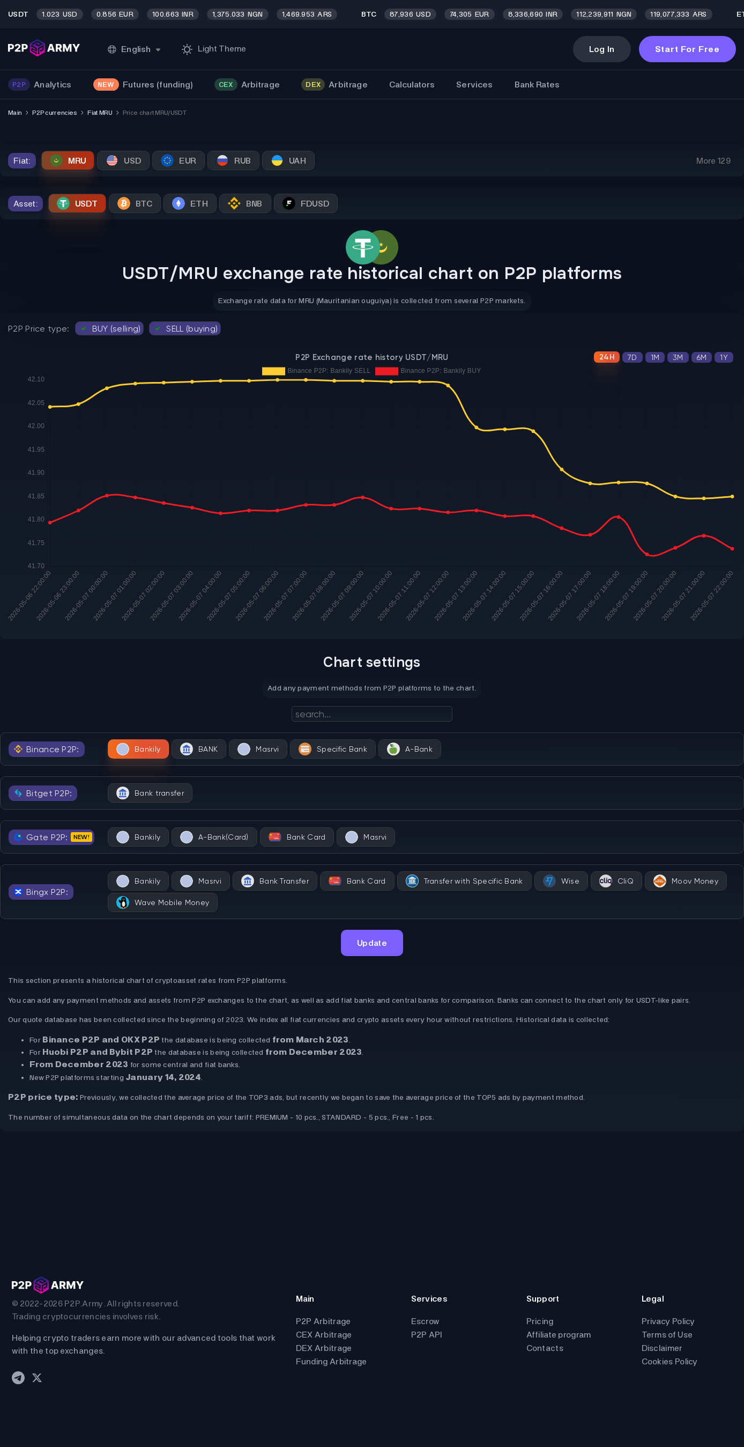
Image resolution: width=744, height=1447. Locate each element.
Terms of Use (667, 1335)
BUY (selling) (109, 328)
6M (702, 357)
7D (632, 357)
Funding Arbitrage (331, 1361)
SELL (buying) (185, 328)
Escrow (425, 1321)
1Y (724, 357)
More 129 (713, 161)
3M (678, 357)
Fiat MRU (99, 112)
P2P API (426, 1335)
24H (606, 357)
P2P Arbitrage (323, 1321)
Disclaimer (662, 1348)
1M (655, 357)
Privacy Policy (668, 1321)
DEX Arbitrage (324, 1348)
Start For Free (687, 49)
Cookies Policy (670, 1361)
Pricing (540, 1321)
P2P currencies (54, 112)
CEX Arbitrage (324, 1335)
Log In (602, 49)
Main (14, 112)
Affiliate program (558, 1335)
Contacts (544, 1348)
